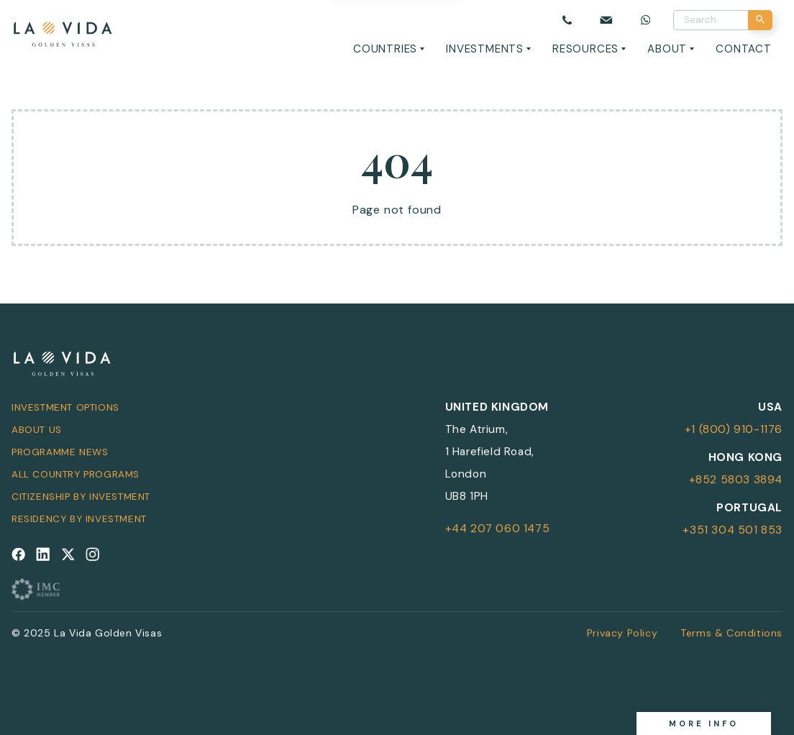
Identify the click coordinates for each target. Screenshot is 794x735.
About (667, 49)
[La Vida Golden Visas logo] (62, 31)
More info (704, 723)
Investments (485, 49)
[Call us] (567, 19)
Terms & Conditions (731, 632)
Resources (585, 49)
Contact (744, 49)
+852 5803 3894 (735, 479)
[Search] (760, 20)
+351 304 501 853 (732, 530)
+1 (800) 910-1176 (733, 429)
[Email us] (606, 19)
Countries (385, 49)
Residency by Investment (79, 519)
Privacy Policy (622, 632)
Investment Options (65, 407)
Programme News (60, 452)
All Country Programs (76, 474)
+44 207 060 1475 (497, 528)
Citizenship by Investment (81, 496)
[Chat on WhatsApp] (645, 19)
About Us (37, 430)
